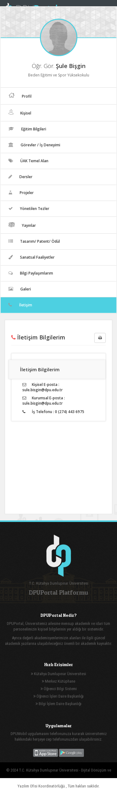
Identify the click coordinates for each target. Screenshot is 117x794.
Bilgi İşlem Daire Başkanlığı (58, 703)
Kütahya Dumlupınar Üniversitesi (58, 673)
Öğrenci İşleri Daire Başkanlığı (58, 696)
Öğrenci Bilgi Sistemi (59, 688)
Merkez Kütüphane (58, 681)
